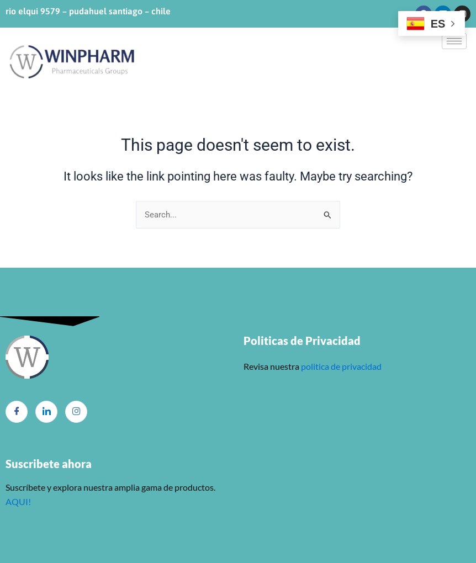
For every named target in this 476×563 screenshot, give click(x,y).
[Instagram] (76, 412)
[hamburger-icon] (454, 41)
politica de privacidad (340, 366)
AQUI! (18, 501)
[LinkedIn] (46, 412)
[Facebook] (17, 412)
